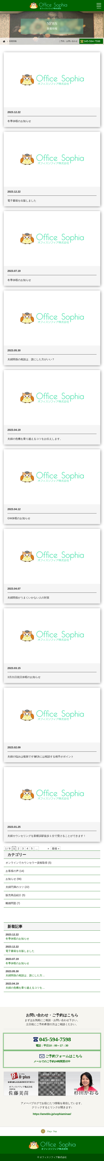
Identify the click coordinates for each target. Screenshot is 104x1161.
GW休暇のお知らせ (18, 518)
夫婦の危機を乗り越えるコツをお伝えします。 (34, 438)
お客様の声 (12, 870)
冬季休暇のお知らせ (19, 121)
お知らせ (11, 878)
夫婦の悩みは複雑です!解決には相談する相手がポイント (40, 756)
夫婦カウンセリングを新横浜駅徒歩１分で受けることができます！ (46, 835)
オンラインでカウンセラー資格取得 (26, 862)
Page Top (52, 1131)
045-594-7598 (92, 41)
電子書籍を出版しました (21, 200)
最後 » (55, 848)
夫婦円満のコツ (15, 886)
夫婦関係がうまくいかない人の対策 (28, 597)
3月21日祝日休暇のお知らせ (24, 677)
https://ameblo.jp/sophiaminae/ (52, 1113)
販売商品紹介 (13, 895)
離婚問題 (11, 903)
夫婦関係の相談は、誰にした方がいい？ (31, 359)
